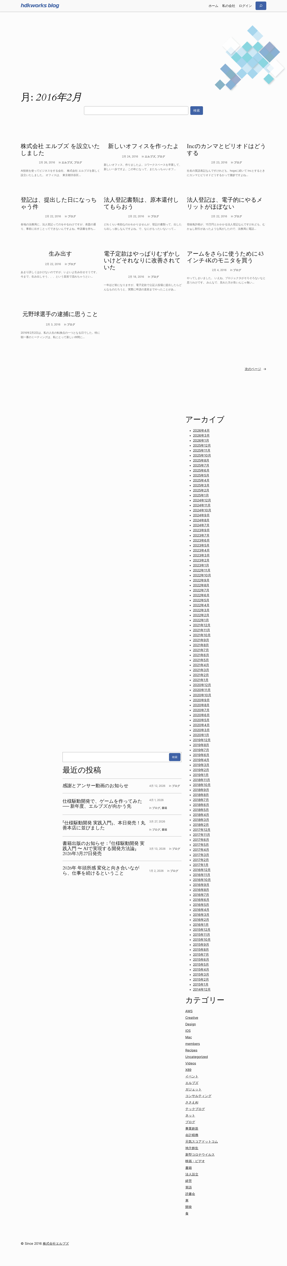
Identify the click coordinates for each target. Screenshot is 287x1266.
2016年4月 (201, 910)
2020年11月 (202, 690)
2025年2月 (201, 490)
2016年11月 (201, 875)
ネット (190, 1115)
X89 (188, 1070)
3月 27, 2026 (157, 821)
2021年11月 (201, 630)
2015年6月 (201, 959)
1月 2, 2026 (156, 870)
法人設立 (191, 1174)
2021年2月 (201, 675)
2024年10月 (202, 510)
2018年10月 (202, 785)
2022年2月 (201, 615)
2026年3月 (201, 435)
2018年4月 (201, 815)
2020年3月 (201, 730)
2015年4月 (201, 969)
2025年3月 (201, 485)
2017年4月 (201, 850)
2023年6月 (201, 540)
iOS (188, 1031)
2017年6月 (201, 840)
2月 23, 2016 (219, 162)
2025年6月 (201, 470)
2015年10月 (202, 940)
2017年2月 (201, 860)
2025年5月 (201, 475)
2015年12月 (201, 930)
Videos (190, 1063)
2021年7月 (201, 650)
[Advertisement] (143, 42)
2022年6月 (201, 595)
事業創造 (191, 1128)
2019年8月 (201, 745)
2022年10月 (202, 575)
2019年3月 (201, 765)
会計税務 (191, 1135)
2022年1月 (201, 620)
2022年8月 (201, 585)
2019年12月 (202, 740)
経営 (188, 1181)
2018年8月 (201, 795)
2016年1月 (201, 925)
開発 (188, 1207)
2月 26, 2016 (47, 162)
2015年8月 (201, 950)
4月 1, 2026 (156, 800)
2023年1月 (201, 565)
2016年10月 (202, 880)
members (192, 1044)
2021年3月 (201, 670)
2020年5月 (201, 720)
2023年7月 (201, 535)
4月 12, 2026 (157, 785)
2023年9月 (201, 530)
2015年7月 (201, 954)
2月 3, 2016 (53, 324)
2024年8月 (201, 520)
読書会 (190, 1194)
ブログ (78, 162)
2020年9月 (201, 700)
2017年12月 (201, 830)
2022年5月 (201, 600)
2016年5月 (201, 905)
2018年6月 (201, 805)
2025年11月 (201, 450)
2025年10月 (202, 455)
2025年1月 (201, 495)
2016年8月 (201, 890)
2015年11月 (201, 935)
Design (190, 1024)
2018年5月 (201, 810)
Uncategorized (196, 1057)
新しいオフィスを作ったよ (143, 146)
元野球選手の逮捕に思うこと (60, 314)
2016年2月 (201, 920)
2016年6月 (201, 900)
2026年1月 (201, 440)
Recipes (191, 1050)
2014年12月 (202, 989)
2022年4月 (201, 605)
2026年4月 (201, 430)
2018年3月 (201, 820)
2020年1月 (201, 735)
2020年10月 (202, 695)
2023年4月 (201, 550)
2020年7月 (201, 710)
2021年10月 (202, 635)
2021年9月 (201, 640)
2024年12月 (202, 500)
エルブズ (67, 162)
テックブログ (195, 1109)
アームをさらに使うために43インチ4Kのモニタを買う (225, 257)
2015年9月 (201, 945)
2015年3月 (201, 974)
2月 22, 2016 (53, 216)
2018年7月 (201, 800)
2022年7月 (201, 590)
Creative (191, 1018)
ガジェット (193, 1089)
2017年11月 (201, 835)
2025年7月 (201, 465)
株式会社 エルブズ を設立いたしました (60, 150)
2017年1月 (201, 865)
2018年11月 (201, 780)
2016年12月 (202, 870)
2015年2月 (201, 979)
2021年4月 (201, 665)
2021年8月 (201, 645)
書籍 (164, 807)
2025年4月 (201, 480)
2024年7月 (201, 525)
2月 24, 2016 (130, 156)
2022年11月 (201, 570)
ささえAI (191, 1102)
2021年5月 (201, 660)
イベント (191, 1076)
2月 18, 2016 (136, 276)
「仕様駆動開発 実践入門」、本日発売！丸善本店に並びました (104, 826)
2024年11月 (202, 505)
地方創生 (191, 1148)
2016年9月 (201, 885)
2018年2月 (201, 825)
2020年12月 (202, 685)
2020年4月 (201, 725)
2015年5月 (201, 964)
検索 (196, 110)
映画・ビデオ (195, 1161)
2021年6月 (201, 655)
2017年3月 (201, 855)
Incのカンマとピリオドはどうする (226, 150)
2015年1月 (201, 984)
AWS (189, 1011)
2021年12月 (201, 625)
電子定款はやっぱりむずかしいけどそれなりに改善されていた (142, 261)
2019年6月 (201, 755)
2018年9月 (201, 790)
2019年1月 (201, 775)
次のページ (255, 368)
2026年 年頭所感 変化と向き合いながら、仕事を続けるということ (101, 871)
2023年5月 (201, 545)
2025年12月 (202, 445)
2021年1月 (201, 680)
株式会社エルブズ (56, 1243)
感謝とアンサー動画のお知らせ (96, 785)
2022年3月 (201, 610)
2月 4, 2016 (219, 270)
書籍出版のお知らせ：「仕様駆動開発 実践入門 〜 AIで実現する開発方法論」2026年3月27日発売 (103, 848)
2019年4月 (201, 760)
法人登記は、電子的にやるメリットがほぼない (225, 203)
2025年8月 (201, 460)
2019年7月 (201, 750)
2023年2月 (201, 560)
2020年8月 (201, 705)
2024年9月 (201, 515)
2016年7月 (201, 895)
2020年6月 (201, 715)
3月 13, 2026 (157, 848)
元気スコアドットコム (201, 1141)
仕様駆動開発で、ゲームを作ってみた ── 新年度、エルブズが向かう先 (102, 804)
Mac (188, 1037)
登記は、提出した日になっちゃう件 (59, 203)
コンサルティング (198, 1096)
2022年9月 (201, 580)
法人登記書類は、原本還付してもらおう (141, 203)
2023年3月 (201, 555)
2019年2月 (201, 770)
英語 (188, 1187)
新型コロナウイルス (200, 1155)
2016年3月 (201, 915)
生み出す (60, 254)
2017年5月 (201, 845)
